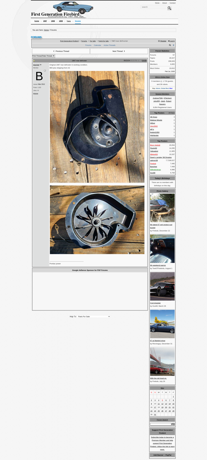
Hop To (73, 316)
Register (162, 41)
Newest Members (162, 94)
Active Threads (109, 45)
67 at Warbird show (157, 341)
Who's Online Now (162, 77)
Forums (78, 21)
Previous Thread (61, 51)
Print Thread (37, 56)
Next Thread (118, 51)
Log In (171, 41)
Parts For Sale (103, 41)
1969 (61, 21)
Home (157, 3)
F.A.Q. (69, 21)
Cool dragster (155, 303)
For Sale (93, 41)
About (164, 3)
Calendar (97, 45)
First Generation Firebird (69, 41)
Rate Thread (48, 56)
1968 (53, 21)
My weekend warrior (158, 265)
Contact (173, 3)
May (162, 388)
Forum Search (162, 420)
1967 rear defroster (79, 61)
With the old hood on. (158, 378)
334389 (144, 60)
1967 (45, 21)
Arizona (35, 93)
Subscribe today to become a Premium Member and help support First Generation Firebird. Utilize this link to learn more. (162, 443)
